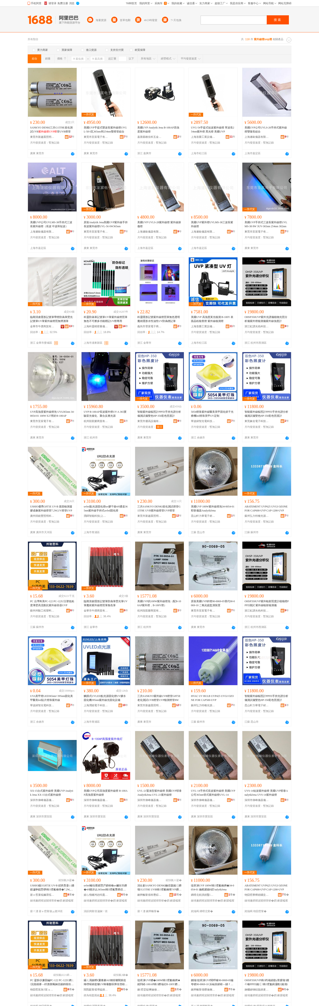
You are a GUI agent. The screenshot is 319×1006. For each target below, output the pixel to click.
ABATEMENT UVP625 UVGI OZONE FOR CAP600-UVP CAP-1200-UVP (266, 508)
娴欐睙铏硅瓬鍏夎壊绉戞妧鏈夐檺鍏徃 (257, 989)
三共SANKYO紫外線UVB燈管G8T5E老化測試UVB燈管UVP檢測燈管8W (159, 698)
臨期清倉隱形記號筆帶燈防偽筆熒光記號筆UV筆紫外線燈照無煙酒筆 (51, 319)
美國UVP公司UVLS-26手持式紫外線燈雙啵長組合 (266, 129)
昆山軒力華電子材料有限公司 (203, 515)
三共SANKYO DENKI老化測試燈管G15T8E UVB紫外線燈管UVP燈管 (159, 508)
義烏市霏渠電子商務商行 (149, 326)
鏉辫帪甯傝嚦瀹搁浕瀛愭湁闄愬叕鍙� (203, 989)
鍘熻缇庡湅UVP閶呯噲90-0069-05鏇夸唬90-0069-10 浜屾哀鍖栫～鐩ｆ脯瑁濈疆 (212, 982)
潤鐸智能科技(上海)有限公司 (96, 515)
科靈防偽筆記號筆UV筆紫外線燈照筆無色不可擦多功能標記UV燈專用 (105, 319)
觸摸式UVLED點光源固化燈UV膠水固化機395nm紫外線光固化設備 (105, 698)
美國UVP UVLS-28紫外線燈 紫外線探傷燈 (159, 224)
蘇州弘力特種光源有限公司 (257, 515)
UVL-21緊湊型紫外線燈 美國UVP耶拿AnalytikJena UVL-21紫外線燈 (159, 792)
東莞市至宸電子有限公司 (96, 136)
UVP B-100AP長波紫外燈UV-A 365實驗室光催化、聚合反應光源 (105, 413)
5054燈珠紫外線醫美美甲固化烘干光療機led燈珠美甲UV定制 (212, 413)
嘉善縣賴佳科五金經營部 (149, 136)
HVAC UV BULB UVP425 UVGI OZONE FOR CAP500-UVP (212, 698)
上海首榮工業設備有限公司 (203, 136)
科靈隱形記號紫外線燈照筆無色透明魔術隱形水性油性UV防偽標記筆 (158, 319)
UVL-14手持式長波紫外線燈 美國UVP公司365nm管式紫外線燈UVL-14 (213, 792)
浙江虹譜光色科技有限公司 (257, 326)
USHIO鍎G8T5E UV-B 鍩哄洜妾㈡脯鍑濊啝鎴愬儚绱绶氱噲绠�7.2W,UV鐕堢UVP (52, 888)
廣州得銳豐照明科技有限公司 (42, 515)
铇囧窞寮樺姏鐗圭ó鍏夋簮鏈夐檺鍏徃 (257, 894)
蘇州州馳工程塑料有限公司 (42, 610)
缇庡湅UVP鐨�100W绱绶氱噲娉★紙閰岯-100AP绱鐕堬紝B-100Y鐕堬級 (158, 982)
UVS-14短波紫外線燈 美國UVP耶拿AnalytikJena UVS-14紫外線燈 (266, 792)
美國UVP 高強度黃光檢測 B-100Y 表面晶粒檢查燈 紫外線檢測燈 (212, 319)
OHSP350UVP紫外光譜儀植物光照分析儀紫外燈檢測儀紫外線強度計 (266, 319)
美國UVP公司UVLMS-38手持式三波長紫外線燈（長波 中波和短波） (51, 224)
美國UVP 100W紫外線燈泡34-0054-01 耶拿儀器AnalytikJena (212, 508)
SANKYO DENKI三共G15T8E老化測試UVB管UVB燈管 (51, 129)
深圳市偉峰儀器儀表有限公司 (42, 800)
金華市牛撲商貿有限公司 (42, 326)
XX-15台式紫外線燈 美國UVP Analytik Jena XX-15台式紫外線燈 (51, 792)
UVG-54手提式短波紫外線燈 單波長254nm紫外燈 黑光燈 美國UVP (212, 129)
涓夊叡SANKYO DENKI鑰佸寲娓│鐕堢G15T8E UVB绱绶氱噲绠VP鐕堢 (159, 888)
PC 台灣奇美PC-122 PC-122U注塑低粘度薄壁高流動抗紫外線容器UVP (52, 603)
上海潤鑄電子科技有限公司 (96, 705)
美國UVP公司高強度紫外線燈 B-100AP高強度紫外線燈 (106, 792)
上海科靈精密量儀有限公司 (96, 326)
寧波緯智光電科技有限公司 (203, 421)
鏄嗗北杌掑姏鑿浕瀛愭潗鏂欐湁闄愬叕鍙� (203, 894)
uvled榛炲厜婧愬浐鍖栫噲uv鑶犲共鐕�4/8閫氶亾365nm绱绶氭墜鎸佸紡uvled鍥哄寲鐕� (105, 888)
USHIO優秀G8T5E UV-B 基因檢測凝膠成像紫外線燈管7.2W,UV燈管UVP (51, 508)
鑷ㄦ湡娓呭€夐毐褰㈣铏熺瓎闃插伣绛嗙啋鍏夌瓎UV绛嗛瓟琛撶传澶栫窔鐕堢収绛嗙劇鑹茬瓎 (105, 982)
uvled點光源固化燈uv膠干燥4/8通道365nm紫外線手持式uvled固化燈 (106, 508)
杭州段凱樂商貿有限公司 (96, 421)
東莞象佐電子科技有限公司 (257, 421)
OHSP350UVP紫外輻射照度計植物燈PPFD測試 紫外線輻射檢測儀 (267, 603)
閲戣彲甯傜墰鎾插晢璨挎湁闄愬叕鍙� (96, 989)
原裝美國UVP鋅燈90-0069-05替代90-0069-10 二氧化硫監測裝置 (213, 603)
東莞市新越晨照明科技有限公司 (42, 136)
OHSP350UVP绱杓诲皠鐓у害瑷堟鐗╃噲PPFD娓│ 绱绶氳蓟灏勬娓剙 (267, 982)
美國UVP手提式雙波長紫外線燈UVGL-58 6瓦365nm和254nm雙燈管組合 (105, 129)
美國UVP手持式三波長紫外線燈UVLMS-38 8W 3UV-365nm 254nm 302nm (266, 224)
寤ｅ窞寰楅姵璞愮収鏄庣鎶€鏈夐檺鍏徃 (42, 894)
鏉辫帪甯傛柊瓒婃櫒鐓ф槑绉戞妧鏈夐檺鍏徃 (149, 894)
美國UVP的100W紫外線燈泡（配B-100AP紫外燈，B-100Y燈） (159, 603)
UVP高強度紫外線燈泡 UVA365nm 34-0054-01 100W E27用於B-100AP (52, 413)
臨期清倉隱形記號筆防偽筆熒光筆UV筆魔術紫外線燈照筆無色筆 (105, 603)
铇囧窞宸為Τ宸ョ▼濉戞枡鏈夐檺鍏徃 (42, 989)
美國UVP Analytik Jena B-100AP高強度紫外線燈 (158, 129)
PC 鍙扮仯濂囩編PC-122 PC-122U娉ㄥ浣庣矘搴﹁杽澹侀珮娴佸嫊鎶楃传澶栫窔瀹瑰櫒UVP (52, 982)
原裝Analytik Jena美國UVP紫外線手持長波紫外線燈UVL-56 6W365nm (106, 224)
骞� (71, 894)
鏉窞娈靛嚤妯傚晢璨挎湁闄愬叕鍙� (149, 989)
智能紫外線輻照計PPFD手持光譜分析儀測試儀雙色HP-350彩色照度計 (159, 413)
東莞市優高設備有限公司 (149, 421)
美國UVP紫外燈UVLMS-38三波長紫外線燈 (212, 224)
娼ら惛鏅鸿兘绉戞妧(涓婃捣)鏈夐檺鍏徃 (96, 894)
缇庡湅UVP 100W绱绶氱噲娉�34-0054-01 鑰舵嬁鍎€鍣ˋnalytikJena (212, 887)
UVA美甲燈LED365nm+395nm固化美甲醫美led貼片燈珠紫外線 (51, 698)
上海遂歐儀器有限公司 (257, 136)
